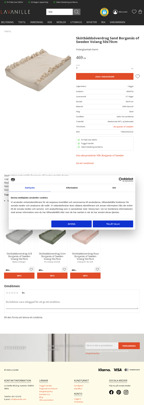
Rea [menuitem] (103, 22)
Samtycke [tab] (30, 187)
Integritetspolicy (46, 388)
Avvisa (71, 224)
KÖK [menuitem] (50, 22)
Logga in (77, 396)
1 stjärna (7, 290)
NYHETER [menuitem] (91, 22)
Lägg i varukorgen (104, 76)
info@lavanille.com (18, 396)
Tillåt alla (113, 224)
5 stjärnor (17, 290)
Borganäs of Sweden (123, 126)
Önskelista (78, 399)
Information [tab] (72, 187)
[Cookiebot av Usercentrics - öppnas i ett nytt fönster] (121, 180)
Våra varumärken (46, 397)
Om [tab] (114, 187)
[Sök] (78, 12)
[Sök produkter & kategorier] (66, 12)
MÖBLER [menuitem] (61, 22)
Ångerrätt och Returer (48, 386)
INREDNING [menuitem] (36, 22)
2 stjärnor (9, 290)
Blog (41, 394)
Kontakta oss (44, 391)
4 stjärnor (14, 290)
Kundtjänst (78, 383)
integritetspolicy (93, 350)
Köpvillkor (78, 386)
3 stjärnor (12, 290)
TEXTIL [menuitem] (22, 22)
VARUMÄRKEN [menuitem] (117, 22)
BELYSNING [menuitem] (7, 22)
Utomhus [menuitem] (76, 22)
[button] (134, 12)
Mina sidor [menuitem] (123, 12)
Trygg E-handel (45, 383)
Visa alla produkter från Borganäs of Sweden (100, 155)
